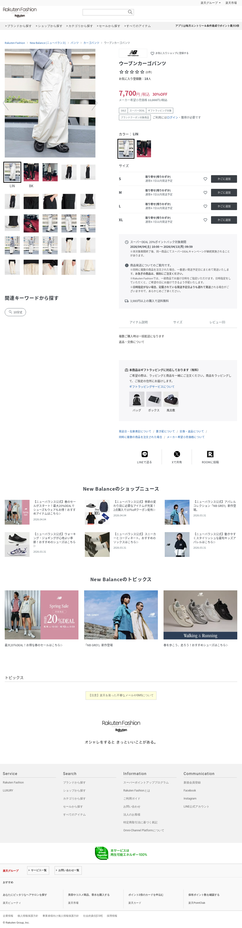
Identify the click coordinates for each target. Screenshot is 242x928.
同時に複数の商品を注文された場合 (140, 437)
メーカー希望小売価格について (186, 437)
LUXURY (8, 790)
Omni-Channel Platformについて (143, 830)
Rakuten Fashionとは (136, 790)
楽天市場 (231, 2)
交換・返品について (192, 431)
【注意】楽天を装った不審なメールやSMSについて (121, 695)
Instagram (190, 798)
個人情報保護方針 (27, 915)
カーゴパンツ (91, 43)
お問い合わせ (131, 806)
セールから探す (73, 806)
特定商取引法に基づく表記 (140, 822)
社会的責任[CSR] (93, 915)
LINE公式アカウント (196, 806)
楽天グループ (209, 2)
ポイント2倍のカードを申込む (146, 894)
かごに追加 (224, 179)
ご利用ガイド (131, 798)
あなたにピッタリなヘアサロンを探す (25, 894)
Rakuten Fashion (39, 12)
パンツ (75, 43)
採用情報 (112, 915)
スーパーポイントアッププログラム (146, 782)
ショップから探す (74, 790)
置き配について (165, 431)
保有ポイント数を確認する (204, 894)
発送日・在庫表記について (135, 431)
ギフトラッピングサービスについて (152, 387)
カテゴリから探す (74, 798)
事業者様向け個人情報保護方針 (61, 915)
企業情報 (8, 915)
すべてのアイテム (74, 814)
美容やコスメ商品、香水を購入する (89, 894)
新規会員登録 (192, 782)
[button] (5, 103)
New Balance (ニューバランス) (48, 43)
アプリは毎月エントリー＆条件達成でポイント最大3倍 (207, 25)
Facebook (190, 790)
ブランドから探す (74, 782)
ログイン (172, 117)
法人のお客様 (131, 814)
